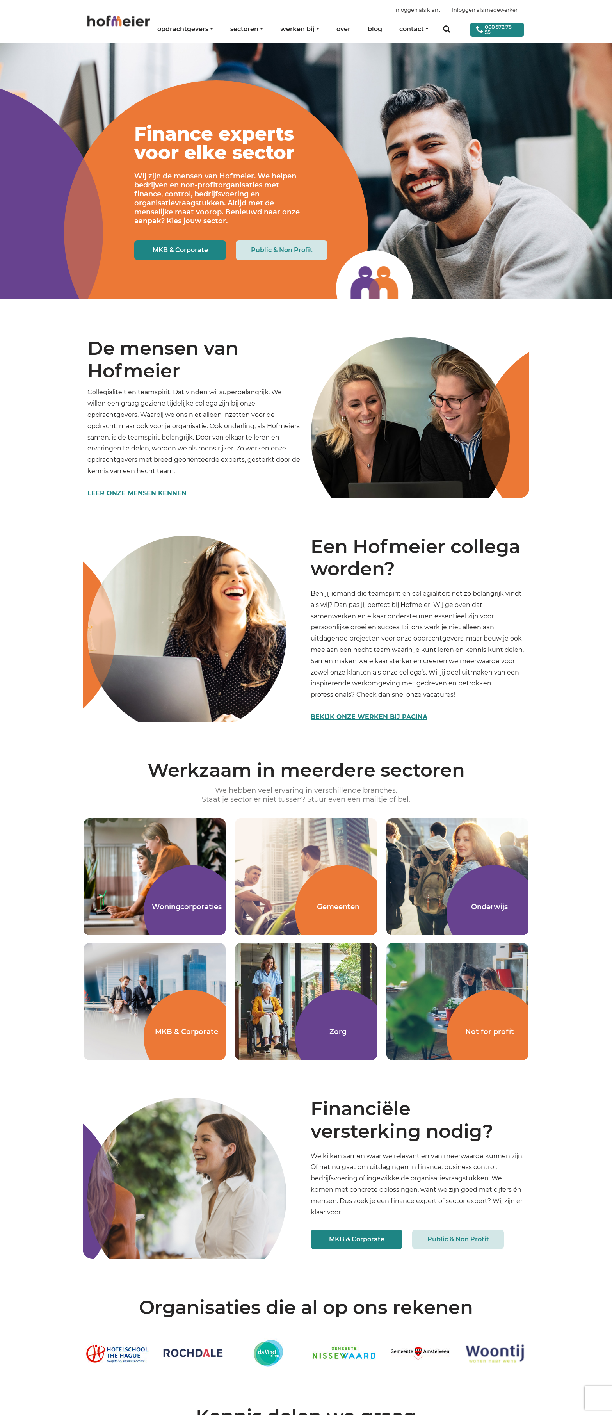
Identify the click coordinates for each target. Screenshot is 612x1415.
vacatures (438, 694)
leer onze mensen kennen (137, 493)
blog (375, 29)
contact (411, 29)
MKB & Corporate (180, 250)
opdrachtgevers (182, 29)
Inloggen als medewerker (485, 10)
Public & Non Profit (282, 250)
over (343, 29)
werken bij (297, 29)
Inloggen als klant (417, 10)
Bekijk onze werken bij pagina (369, 717)
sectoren (244, 29)
